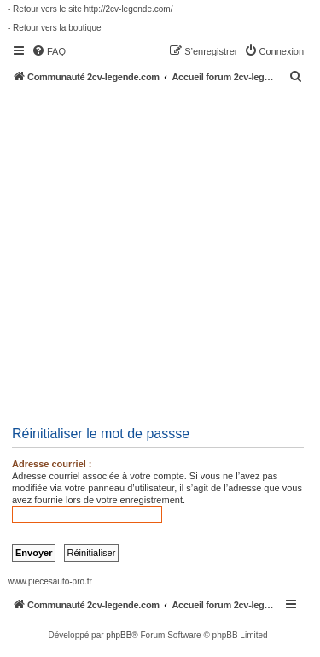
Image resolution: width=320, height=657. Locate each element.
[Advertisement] (160, 251)
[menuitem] (49, 51)
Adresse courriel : (52, 464)
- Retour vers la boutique (55, 27)
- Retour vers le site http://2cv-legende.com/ (90, 9)
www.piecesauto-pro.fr (50, 581)
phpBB (118, 635)
